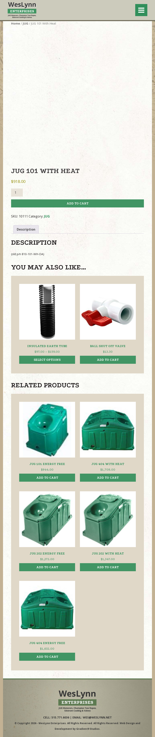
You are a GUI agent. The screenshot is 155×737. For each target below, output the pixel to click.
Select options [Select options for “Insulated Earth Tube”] (47, 360)
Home (15, 23)
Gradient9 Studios (87, 729)
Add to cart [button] (108, 360)
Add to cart (77, 203)
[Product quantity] (17, 193)
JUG (25, 23)
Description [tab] (26, 229)
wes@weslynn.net (97, 717)
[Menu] (141, 10)
